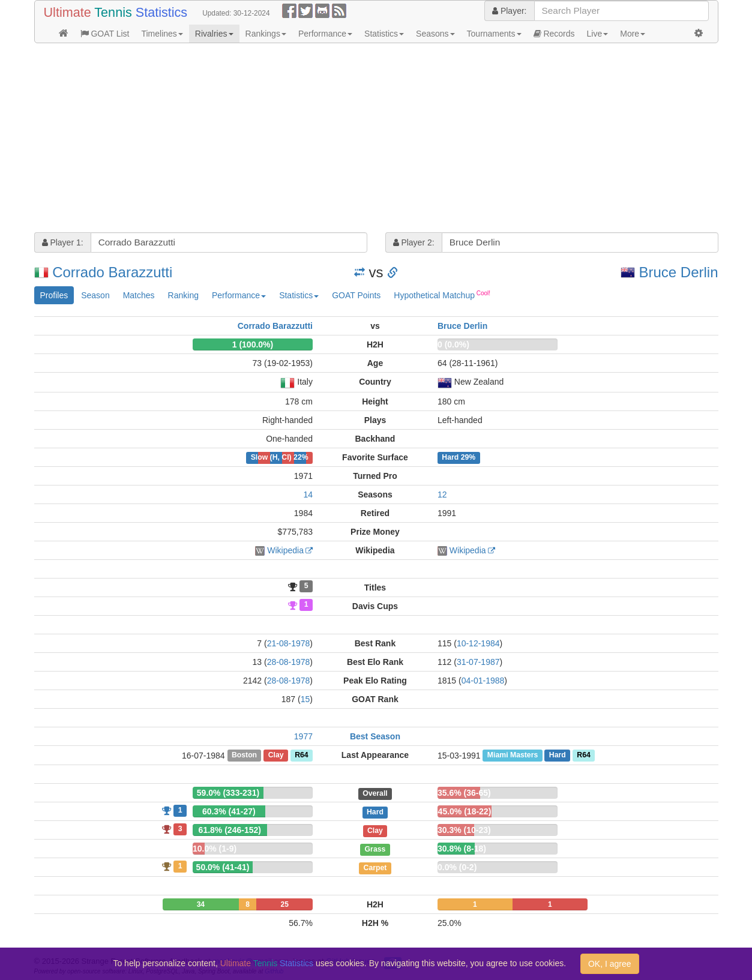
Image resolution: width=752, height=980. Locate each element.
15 (305, 699)
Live (598, 33)
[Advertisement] (376, 139)
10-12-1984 (478, 643)
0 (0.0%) (453, 344)
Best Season (375, 736)
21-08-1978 (288, 643)
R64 (301, 755)
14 (308, 494)
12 (442, 494)
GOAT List (105, 33)
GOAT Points (356, 295)
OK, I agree (609, 964)
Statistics (384, 33)
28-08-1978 (288, 662)
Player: (509, 11)
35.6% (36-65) (464, 793)
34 (201, 904)
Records (554, 33)
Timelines (161, 33)
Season (95, 295)
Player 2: (414, 242)
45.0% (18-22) (465, 811)
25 (285, 904)
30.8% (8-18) (462, 848)
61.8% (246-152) (230, 830)
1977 (303, 736)
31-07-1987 (478, 662)
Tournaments (494, 33)
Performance (325, 33)
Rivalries (214, 33)
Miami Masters (512, 755)
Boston (244, 755)
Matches (139, 295)
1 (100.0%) (252, 344)
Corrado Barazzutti (112, 272)
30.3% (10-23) (464, 830)
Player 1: (62, 242)
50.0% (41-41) (223, 867)
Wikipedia (285, 550)
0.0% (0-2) (457, 867)
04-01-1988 (483, 680)
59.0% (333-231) (228, 793)
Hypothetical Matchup (442, 294)
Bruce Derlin (678, 272)
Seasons (435, 33)
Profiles (54, 295)
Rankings (265, 33)
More (632, 33)
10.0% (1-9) (214, 848)
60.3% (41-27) (229, 811)
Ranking (183, 295)
